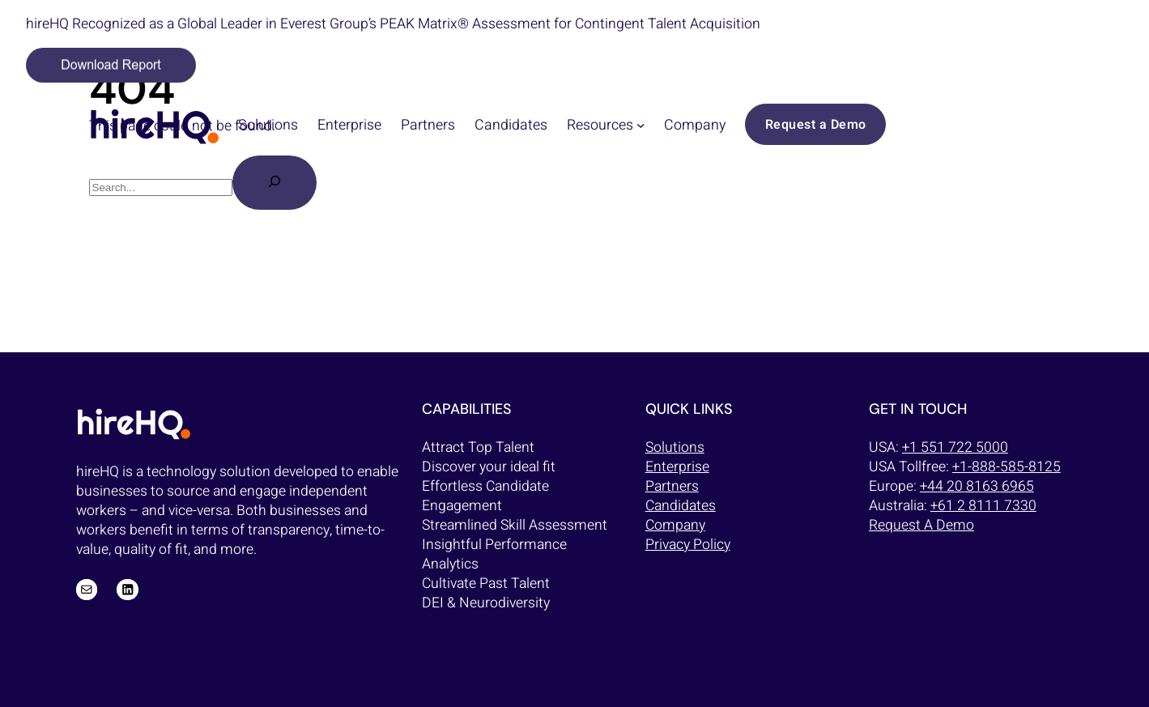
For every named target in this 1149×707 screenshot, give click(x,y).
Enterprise (677, 467)
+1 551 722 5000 (955, 447)
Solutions (674, 447)
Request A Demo (921, 525)
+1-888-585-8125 (1006, 467)
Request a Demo (815, 124)
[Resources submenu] (640, 124)
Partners (672, 486)
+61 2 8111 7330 (983, 506)
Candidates (680, 506)
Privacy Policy (687, 545)
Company (675, 525)
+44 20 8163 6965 (977, 486)
